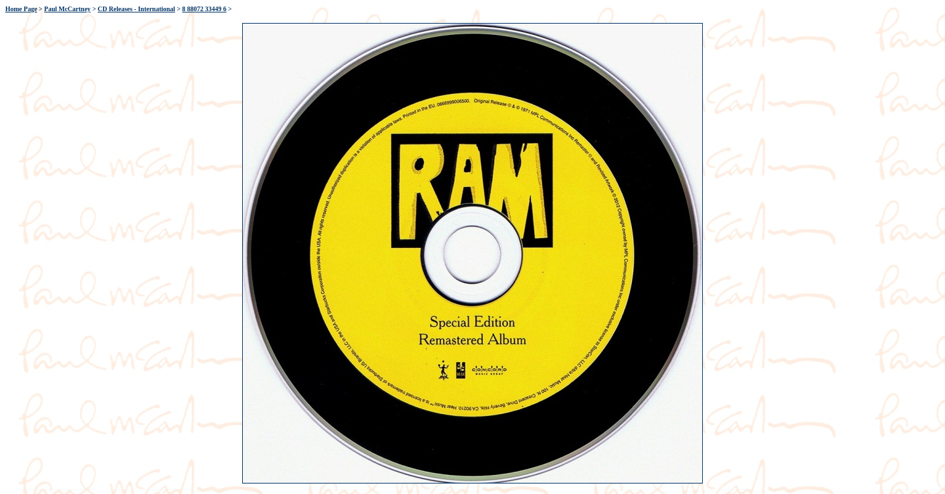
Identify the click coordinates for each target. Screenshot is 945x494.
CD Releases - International (136, 8)
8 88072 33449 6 (204, 8)
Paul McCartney (67, 8)
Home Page (21, 8)
